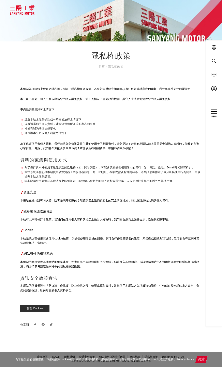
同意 (201, 359)
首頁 (102, 66)
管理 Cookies (35, 308)
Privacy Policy (185, 359)
